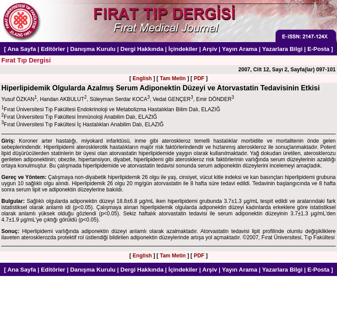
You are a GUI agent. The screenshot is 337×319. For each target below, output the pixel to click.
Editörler (53, 49)
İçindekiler (183, 49)
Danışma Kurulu (92, 49)
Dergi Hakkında (142, 49)
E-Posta (318, 49)
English (142, 78)
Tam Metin (172, 78)
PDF (199, 78)
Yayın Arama (240, 49)
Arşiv (209, 49)
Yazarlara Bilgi (282, 49)
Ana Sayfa (22, 49)
